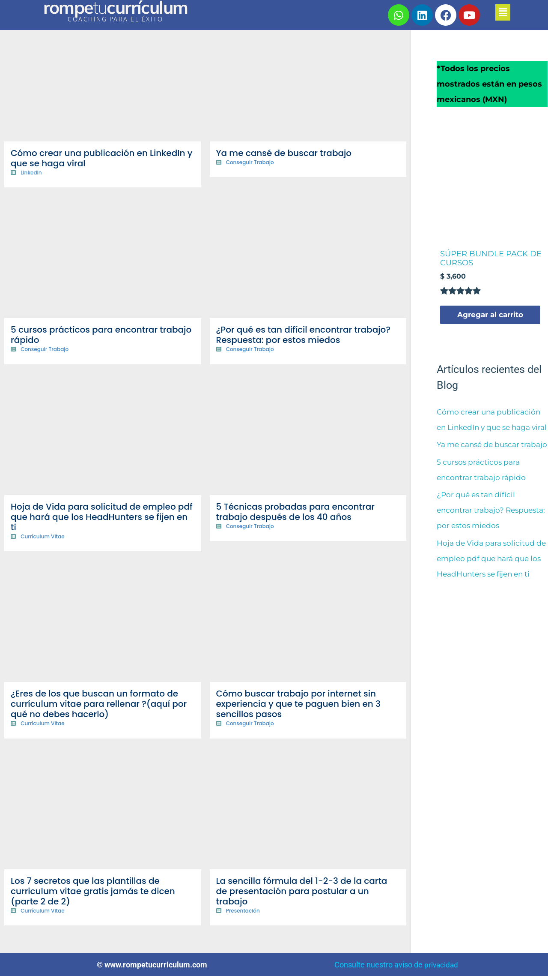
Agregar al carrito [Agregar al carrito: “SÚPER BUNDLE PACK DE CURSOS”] (492, 319)
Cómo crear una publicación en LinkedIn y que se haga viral (101, 158)
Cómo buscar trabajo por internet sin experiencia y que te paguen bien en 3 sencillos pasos (298, 704)
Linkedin (31, 172)
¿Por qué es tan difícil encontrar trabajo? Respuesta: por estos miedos (303, 335)
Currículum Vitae (42, 536)
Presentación (243, 910)
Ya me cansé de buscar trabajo (284, 153)
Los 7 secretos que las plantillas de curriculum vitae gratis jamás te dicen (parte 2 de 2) (93, 891)
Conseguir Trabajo (250, 162)
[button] (499, 12)
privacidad (441, 964)
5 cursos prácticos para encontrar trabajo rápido (101, 335)
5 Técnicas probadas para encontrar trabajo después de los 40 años (295, 512)
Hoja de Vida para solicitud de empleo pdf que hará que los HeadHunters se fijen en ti (102, 517)
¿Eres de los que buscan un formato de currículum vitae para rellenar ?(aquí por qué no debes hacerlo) (99, 704)
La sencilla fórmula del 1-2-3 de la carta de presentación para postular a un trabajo (301, 891)
